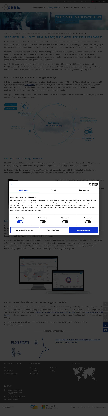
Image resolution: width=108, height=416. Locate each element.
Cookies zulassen (83, 230)
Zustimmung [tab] (23, 190)
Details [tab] (54, 190)
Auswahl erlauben (54, 230)
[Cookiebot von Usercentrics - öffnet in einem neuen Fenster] (89, 184)
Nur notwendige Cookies (24, 230)
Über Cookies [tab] (84, 190)
